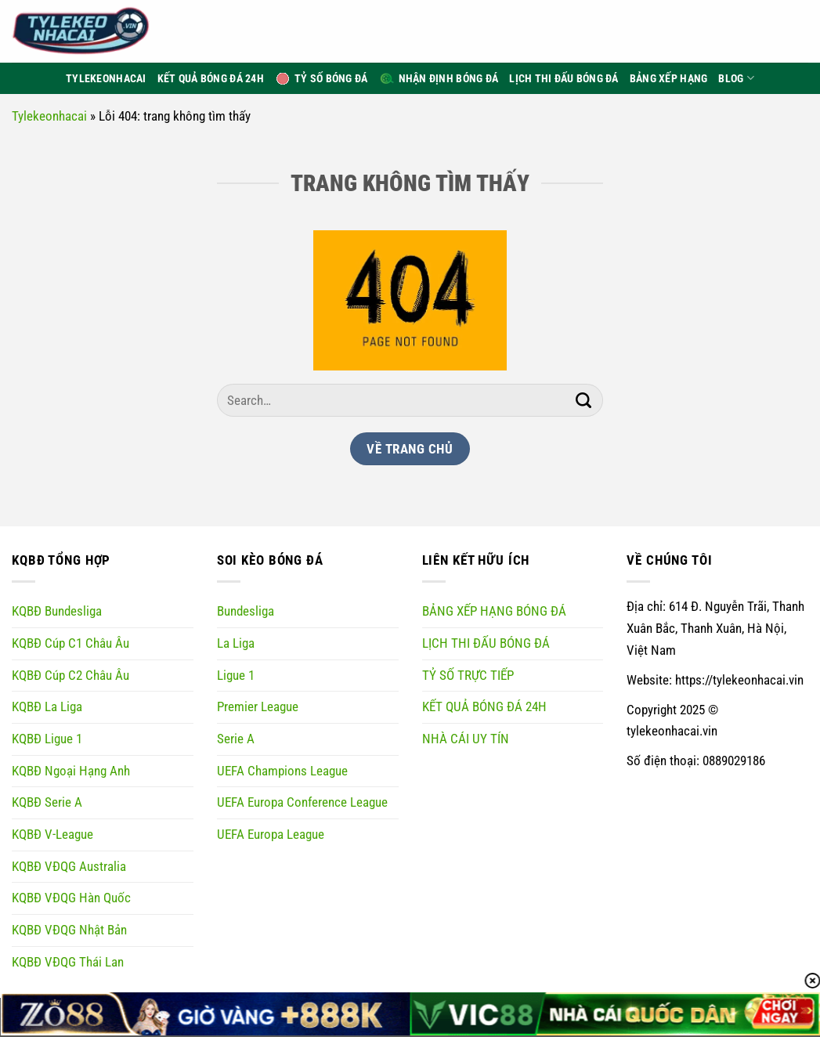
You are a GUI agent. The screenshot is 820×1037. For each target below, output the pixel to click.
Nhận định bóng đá (439, 78)
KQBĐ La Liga (47, 706)
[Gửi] (584, 400)
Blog (736, 77)
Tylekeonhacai (49, 116)
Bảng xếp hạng (669, 78)
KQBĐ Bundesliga (57, 611)
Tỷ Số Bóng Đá (321, 78)
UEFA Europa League (270, 834)
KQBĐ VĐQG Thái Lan (68, 962)
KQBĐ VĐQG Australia (69, 866)
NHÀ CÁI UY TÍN (465, 738)
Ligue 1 (236, 675)
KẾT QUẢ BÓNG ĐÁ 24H (484, 706)
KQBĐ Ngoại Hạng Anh (71, 771)
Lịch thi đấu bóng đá (564, 78)
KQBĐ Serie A (47, 802)
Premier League (257, 706)
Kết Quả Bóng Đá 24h (210, 78)
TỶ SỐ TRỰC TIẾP (468, 675)
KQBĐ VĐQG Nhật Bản (69, 930)
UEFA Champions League (282, 771)
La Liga (236, 643)
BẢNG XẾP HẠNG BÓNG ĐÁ (494, 611)
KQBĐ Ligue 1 (47, 738)
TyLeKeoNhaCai (106, 78)
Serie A (236, 738)
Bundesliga (245, 611)
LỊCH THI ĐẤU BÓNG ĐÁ (486, 643)
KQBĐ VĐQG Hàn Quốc (71, 897)
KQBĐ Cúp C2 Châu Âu (70, 675)
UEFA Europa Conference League (302, 802)
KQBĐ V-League (52, 834)
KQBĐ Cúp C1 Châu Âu (70, 643)
